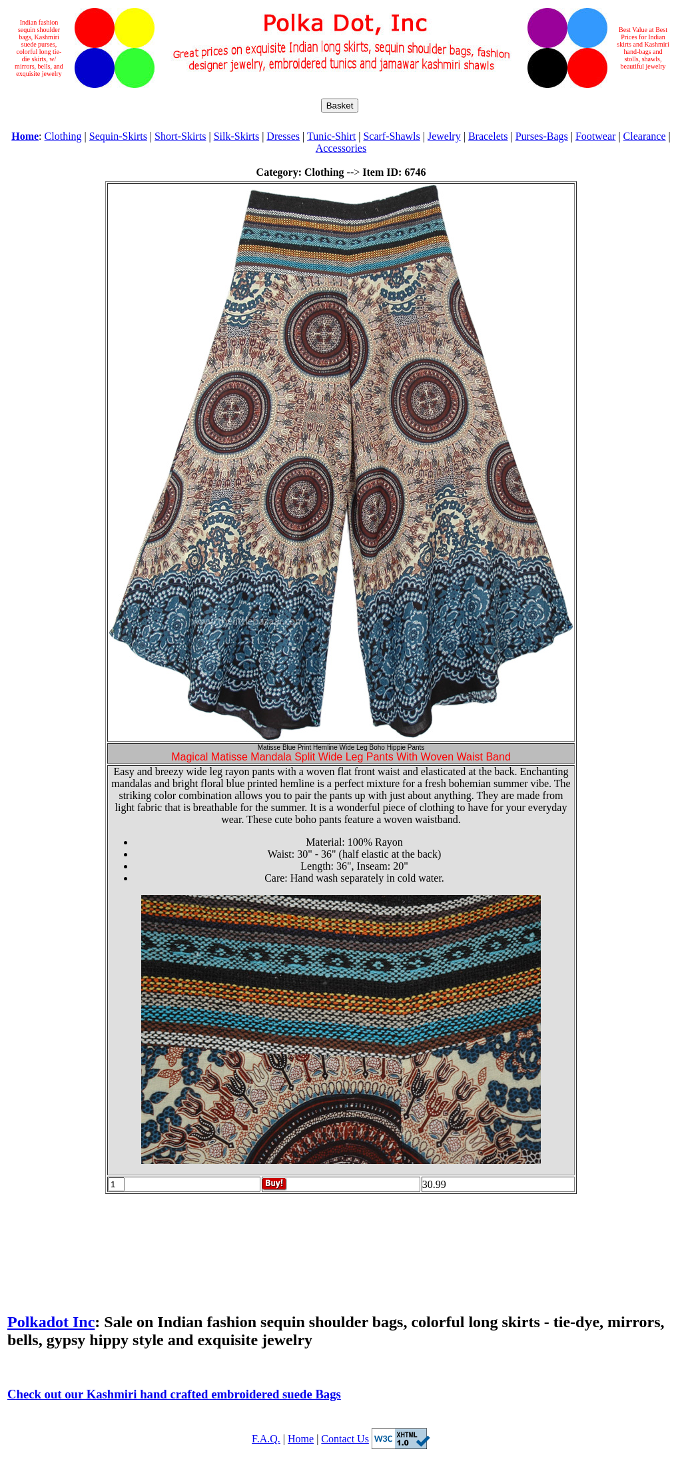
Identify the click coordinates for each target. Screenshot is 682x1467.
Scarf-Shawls (391, 136)
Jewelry (444, 136)
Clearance (644, 136)
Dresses (283, 136)
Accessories (341, 148)
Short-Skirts (180, 136)
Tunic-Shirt (331, 136)
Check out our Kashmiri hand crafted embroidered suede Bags (174, 1394)
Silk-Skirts (236, 136)
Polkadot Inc (51, 1321)
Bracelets (488, 136)
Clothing (63, 136)
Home (301, 1438)
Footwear (595, 136)
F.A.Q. (266, 1438)
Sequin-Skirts (118, 136)
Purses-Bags (541, 136)
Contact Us (345, 1438)
